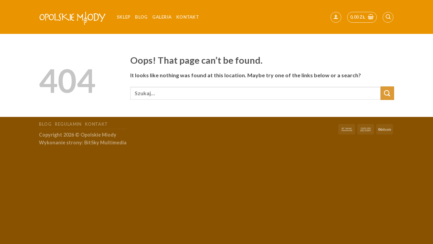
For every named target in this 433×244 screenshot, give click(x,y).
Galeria (162, 17)
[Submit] (387, 93)
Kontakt (96, 124)
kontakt (187, 17)
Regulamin (68, 124)
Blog (141, 17)
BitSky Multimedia (105, 142)
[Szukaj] (388, 17)
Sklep (123, 17)
